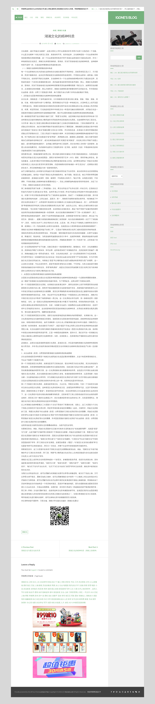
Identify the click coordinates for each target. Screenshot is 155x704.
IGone (58, 43)
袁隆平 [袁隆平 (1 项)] (54, 595)
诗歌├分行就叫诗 (118, 151)
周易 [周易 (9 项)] (53, 585)
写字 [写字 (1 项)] (45, 602)
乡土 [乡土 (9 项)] (57, 585)
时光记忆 (75, 17)
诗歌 (36, 17)
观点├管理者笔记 (118, 145)
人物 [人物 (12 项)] (36, 585)
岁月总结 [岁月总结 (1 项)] (75, 599)
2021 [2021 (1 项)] (70, 602)
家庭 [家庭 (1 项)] (86, 599)
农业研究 (58, 17)
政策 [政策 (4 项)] (57, 589)
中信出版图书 (116, 209)
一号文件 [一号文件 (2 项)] (86, 592)
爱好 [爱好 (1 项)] (76, 595)
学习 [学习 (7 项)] (78, 585)
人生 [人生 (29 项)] (38, 582)
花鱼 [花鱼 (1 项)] (59, 595)
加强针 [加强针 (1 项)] (23, 602)
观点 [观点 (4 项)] (53, 589)
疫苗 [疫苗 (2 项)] (27, 592)
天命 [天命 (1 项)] (90, 599)
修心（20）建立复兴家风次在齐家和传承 (124, 72)
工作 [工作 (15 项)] (76, 582)
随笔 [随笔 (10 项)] (40, 585)
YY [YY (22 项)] (56, 582)
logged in (34, 570)
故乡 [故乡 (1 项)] (62, 599)
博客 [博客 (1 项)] (27, 595)
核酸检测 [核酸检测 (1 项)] (28, 599)
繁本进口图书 (116, 203)
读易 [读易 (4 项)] (49, 589)
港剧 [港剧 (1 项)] (95, 595)
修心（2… (95, 9)
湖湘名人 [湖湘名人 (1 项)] (82, 595)
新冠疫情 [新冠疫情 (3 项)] (62, 589)
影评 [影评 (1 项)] (69, 599)
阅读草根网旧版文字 (94, 692)
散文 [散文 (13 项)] (29, 585)
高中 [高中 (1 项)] (40, 595)
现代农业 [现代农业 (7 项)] (72, 585)
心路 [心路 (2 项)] (66, 592)
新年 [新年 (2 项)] (51, 592)
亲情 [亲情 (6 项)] (85, 585)
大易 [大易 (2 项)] (76, 589)
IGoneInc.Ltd (69, 692)
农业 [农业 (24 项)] (53, 582)
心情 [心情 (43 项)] (30, 582)
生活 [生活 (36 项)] (34, 582)
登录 (111, 231)
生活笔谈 (115, 191)
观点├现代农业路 (118, 139)
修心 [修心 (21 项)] (59, 582)
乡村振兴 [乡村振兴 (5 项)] (34, 589)
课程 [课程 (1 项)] (46, 595)
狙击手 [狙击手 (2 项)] (31, 592)
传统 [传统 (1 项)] (53, 602)
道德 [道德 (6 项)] (82, 585)
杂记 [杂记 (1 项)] (34, 599)
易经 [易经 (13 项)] (25, 585)
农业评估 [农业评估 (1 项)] (39, 602)
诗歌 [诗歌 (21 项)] (63, 582)
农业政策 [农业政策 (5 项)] (26, 589)
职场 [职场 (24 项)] (49, 582)
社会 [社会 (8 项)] (61, 585)
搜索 (139, 57)
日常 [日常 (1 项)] (49, 599)
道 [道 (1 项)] (43, 595)
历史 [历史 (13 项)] (33, 585)
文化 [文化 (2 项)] (62, 592)
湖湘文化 (49, 17)
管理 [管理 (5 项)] (89, 585)
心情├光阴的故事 (118, 127)
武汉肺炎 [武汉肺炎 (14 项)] (82, 582)
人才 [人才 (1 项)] (62, 602)
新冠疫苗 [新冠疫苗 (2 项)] (56, 592)
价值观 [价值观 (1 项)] (57, 602)
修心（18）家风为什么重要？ (120, 97)
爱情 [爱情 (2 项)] (36, 592)
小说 (31, 17)
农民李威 (115, 197)
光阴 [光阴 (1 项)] (49, 602)
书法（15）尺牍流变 (117, 91)
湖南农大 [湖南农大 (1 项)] (89, 595)
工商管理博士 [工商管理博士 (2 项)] (73, 592)
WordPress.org (115, 250)
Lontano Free (44, 692)
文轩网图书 (115, 215)
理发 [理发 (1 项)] (72, 595)
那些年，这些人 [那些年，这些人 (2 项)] (91, 589)
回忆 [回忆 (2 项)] (81, 592)
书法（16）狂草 (115, 79)
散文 (26, 17)
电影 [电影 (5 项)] (93, 585)
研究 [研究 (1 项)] (63, 595)
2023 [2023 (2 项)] (92, 592)
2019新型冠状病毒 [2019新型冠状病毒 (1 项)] (79, 602)
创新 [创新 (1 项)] (34, 602)
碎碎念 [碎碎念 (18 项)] (67, 582)
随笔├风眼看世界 (118, 158)
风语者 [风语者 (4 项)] (40, 589)
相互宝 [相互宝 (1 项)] (68, 595)
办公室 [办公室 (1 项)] (29, 602)
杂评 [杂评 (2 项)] (40, 592)
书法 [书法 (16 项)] (72, 582)
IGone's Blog (126, 18)
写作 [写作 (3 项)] (68, 589)
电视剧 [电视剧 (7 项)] (65, 585)
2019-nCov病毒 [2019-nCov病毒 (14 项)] (91, 582)
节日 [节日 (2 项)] (23, 592)
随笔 (42, 17)
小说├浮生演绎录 (118, 121)
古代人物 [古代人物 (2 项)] (81, 589)
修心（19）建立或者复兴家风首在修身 (123, 85)
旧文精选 (66, 17)
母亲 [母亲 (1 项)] (23, 599)
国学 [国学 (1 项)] (94, 599)
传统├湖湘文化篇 (59, 30)
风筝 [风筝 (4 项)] (45, 589)
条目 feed (113, 237)
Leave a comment (72, 43)
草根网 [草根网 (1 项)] (31, 595)
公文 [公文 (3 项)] (72, 589)
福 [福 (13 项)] (22, 585)
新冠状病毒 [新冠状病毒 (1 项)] (55, 599)
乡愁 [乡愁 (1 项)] (66, 602)
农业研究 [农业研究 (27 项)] (43, 582)
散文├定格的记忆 (118, 133)
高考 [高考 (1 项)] (36, 595)
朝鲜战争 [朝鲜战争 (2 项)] (45, 592)
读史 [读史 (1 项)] (50, 595)
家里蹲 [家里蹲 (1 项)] (81, 599)
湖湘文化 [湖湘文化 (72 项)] (24, 582)
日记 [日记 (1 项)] (45, 599)
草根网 (19, 17)
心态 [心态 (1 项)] (66, 599)
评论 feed (113, 244)
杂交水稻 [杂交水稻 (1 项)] (39, 599)
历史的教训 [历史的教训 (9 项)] (47, 585)
